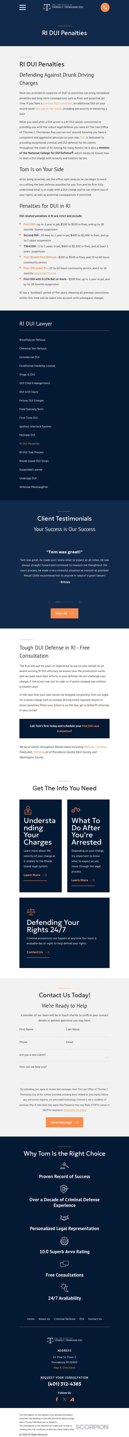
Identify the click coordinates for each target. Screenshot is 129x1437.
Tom (82, 137)
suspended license (45, 273)
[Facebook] (57, 1399)
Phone (23, 1042)
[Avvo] (72, 1399)
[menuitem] (64, 340)
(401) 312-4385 (64, 1384)
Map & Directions (64, 1367)
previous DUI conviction (57, 103)
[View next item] (80, 602)
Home (31, 1319)
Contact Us (95, 1319)
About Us (44, 1319)
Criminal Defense (65, 1319)
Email (69, 1042)
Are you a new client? (32, 1054)
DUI (81, 1319)
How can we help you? (33, 1066)
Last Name (73, 1029)
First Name (26, 1029)
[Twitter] (64, 1399)
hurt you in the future (48, 109)
